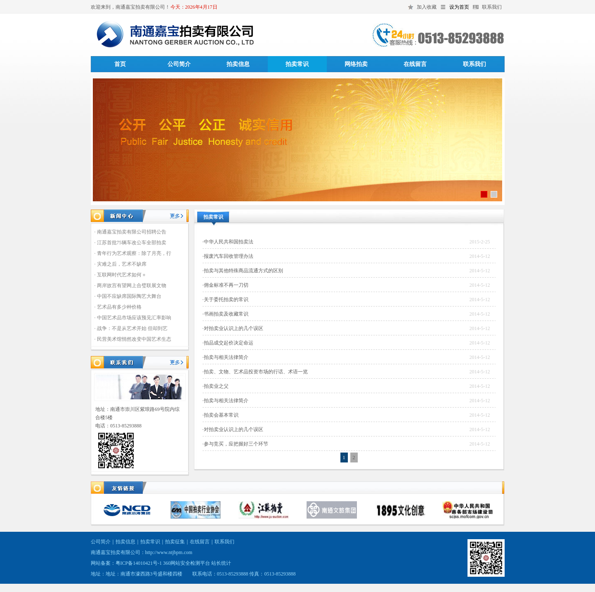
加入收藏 (427, 7)
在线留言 (415, 64)
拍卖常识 (297, 64)
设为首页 (459, 7)
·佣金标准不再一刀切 (225, 285)
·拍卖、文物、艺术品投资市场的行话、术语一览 (255, 372)
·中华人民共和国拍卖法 (228, 242)
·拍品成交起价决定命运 (228, 343)
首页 (120, 64)
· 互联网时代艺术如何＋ (120, 275)
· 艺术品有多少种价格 (118, 307)
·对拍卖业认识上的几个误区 (233, 328)
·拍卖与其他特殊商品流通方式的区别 (243, 271)
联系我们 (492, 7)
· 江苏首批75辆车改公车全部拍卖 (130, 242)
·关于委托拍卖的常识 (225, 299)
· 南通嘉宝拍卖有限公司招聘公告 (130, 232)
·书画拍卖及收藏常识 (225, 314)
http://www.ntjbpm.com (169, 552)
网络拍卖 (356, 64)
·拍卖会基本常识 (220, 415)
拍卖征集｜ (177, 542)
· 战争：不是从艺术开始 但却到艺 (131, 328)
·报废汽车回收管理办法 (228, 256)
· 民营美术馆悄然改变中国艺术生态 (132, 339)
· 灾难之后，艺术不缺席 (120, 264)
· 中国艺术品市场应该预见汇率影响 (132, 318)
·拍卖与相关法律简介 (225, 357)
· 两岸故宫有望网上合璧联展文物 (130, 285)
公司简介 (179, 64)
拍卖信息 (238, 64)
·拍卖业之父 (216, 386)
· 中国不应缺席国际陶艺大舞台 (127, 296)
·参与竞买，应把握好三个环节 (235, 444)
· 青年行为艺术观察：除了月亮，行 (132, 253)
